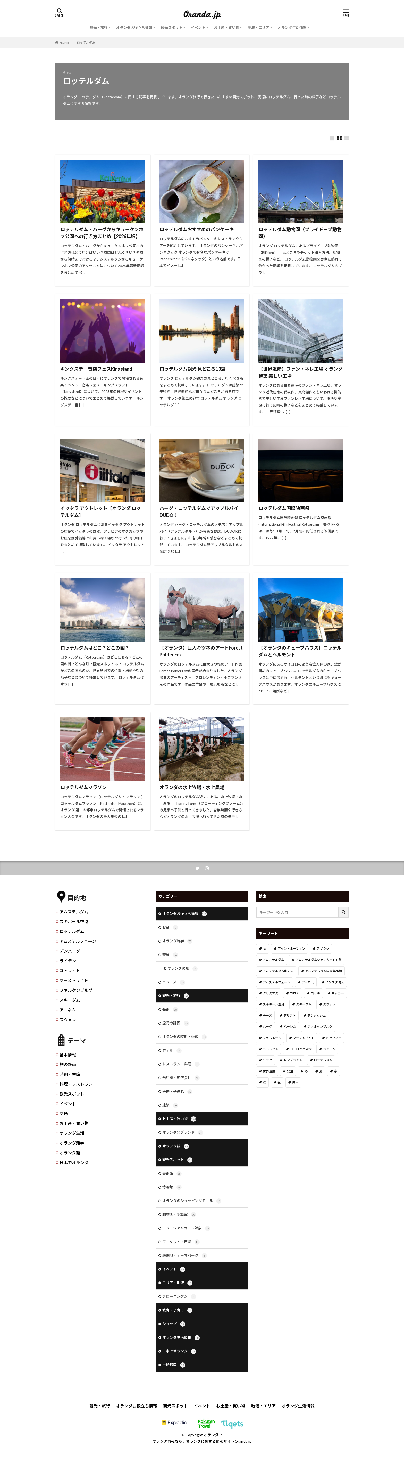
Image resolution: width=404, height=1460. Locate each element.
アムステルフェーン (78, 941)
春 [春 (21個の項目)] (335, 1071)
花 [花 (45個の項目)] (279, 1082)
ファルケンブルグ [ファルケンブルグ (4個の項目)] (320, 1026)
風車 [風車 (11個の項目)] (295, 1082)
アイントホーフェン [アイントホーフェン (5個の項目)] (291, 949)
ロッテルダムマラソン (83, 787)
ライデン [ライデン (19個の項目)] (329, 1049)
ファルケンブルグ (76, 990)
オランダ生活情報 (292, 27)
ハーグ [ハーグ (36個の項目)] (267, 1026)
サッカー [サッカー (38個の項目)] (338, 993)
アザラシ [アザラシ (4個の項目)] (323, 949)
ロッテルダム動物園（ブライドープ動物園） (300, 232)
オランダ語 (70, 1152)
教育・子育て (177, 1310)
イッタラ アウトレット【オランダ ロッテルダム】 (100, 511)
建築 (170, 1105)
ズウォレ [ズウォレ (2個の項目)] (329, 1004)
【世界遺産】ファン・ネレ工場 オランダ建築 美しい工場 (300, 372)
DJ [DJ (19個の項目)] (264, 949)
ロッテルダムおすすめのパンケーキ (196, 229)
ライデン (68, 960)
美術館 (172, 1173)
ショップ (173, 1324)
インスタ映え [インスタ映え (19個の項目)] (334, 982)
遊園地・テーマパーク (184, 1255)
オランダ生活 (72, 1133)
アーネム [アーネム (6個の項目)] (308, 982)
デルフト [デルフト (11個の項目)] (289, 1015)
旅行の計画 (175, 1023)
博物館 (172, 1187)
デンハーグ (70, 950)
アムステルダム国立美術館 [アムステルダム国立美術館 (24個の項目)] (323, 971)
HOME (64, 42)
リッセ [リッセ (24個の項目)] (267, 1060)
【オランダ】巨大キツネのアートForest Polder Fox (201, 651)
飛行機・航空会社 (181, 1078)
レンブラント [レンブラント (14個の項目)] (293, 1060)
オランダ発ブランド (182, 1132)
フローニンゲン (179, 1296)
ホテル (172, 1050)
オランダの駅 (182, 968)
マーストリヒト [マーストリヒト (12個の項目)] (303, 1038)
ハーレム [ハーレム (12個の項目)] (290, 1026)
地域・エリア (258, 27)
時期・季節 (70, 1074)
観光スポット (171, 27)
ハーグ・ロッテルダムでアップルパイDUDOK (198, 511)
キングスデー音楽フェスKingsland (96, 369)
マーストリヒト (74, 980)
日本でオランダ (74, 1162)
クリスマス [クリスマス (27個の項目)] (270, 993)
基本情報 (68, 1054)
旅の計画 (68, 1064)
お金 (170, 927)
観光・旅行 (99, 27)
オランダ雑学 (72, 1142)
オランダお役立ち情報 (134, 27)
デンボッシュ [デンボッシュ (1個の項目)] (316, 1015)
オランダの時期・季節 (184, 1037)
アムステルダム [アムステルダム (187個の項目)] (273, 960)
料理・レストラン (76, 1084)
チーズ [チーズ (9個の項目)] (267, 1015)
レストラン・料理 (181, 1064)
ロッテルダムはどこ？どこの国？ (94, 648)
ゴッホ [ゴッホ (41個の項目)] (315, 993)
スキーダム (70, 999)
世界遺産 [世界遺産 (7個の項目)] (269, 1071)
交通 (64, 1113)
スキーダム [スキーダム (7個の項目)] (304, 1004)
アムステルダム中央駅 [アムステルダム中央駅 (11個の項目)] (278, 971)
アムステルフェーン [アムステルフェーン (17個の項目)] (276, 982)
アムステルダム (74, 911)
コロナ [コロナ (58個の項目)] (294, 993)
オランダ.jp (213, 1435)
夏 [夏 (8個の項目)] (320, 1071)
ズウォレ (68, 1019)
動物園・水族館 (179, 1214)
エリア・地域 (177, 1283)
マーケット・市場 (181, 1242)
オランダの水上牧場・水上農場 (191, 787)
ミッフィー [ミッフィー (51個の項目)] (333, 1038)
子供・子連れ (177, 1091)
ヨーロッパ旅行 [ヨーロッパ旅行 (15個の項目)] (301, 1049)
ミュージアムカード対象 (186, 1228)
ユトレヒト (70, 970)
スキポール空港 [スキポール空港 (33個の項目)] (273, 1004)
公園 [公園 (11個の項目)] (290, 1071)
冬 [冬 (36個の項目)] (306, 1071)
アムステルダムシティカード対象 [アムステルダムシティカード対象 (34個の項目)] (319, 960)
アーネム (68, 1009)
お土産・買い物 (226, 27)
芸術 (170, 1009)
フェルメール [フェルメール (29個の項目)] (272, 1038)
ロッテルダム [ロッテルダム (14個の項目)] (323, 1060)
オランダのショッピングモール (191, 1201)
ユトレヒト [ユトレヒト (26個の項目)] (270, 1049)
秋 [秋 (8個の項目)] (264, 1082)
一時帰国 (173, 1365)
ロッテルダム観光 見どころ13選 (192, 369)
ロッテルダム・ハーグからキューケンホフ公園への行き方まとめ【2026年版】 (102, 232)
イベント (198, 27)
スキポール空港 (74, 921)
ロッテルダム (86, 42)
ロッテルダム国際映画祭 (283, 508)
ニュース (173, 982)
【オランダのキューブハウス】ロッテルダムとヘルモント (300, 651)
